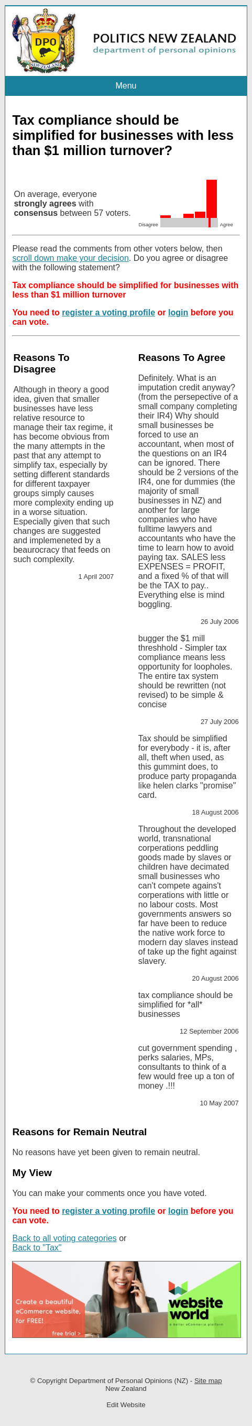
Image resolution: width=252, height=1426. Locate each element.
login (178, 312)
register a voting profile (108, 312)
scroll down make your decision (70, 258)
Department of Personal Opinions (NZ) (128, 1381)
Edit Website (126, 1405)
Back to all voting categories (64, 1238)
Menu (125, 85)
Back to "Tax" (36, 1247)
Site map (208, 1381)
